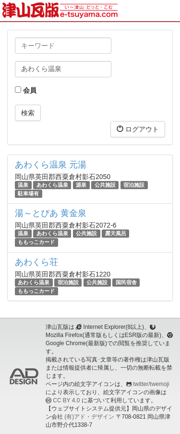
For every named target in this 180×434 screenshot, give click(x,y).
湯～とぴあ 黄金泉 (50, 213)
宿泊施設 (133, 185)
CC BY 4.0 (66, 400)
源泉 (81, 185)
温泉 (23, 185)
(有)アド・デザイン (89, 416)
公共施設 (105, 185)
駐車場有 (28, 193)
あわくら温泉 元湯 (50, 164)
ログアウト (138, 129)
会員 (25, 90)
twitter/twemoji (151, 384)
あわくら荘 (36, 262)
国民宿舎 (126, 282)
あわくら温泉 (52, 185)
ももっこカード (36, 242)
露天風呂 (115, 233)
